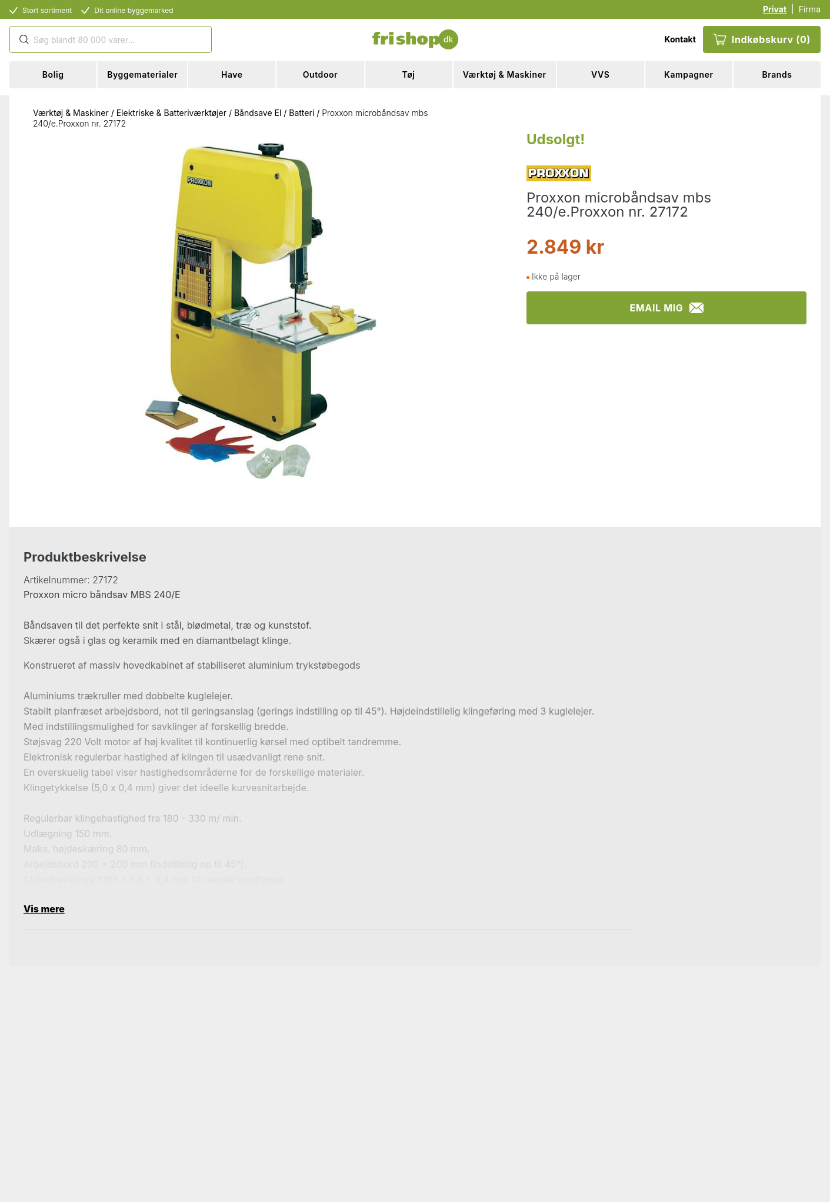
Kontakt (679, 39)
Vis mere (44, 909)
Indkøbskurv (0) (762, 39)
